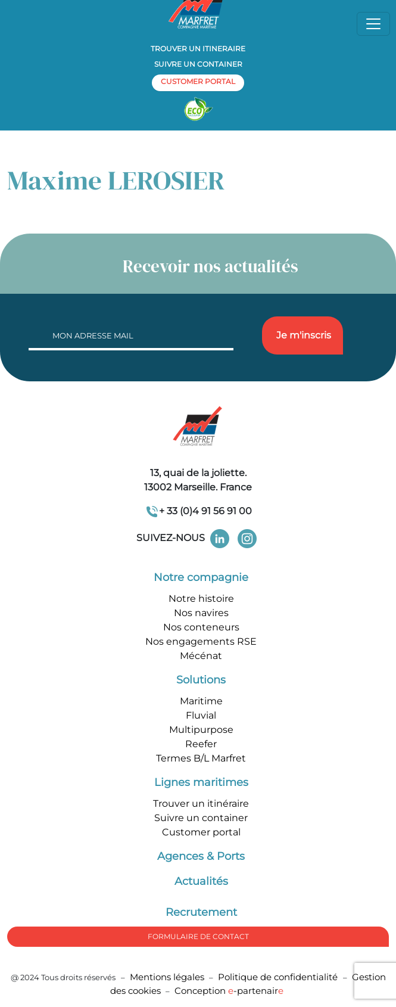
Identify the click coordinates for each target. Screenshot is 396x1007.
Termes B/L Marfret (201, 758)
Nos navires (201, 613)
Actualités (201, 881)
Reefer (201, 744)
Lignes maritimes (201, 782)
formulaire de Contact (198, 936)
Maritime (201, 701)
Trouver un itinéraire (201, 803)
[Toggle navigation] (373, 24)
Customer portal (201, 832)
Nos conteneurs (201, 627)
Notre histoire (201, 598)
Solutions (201, 679)
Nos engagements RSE (201, 641)
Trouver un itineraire (198, 48)
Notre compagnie (201, 577)
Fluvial (201, 715)
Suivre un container (198, 64)
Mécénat (201, 655)
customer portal (198, 81)
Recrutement (201, 912)
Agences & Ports (201, 856)
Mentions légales (167, 977)
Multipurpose (201, 729)
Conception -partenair (228, 990)
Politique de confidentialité (279, 977)
